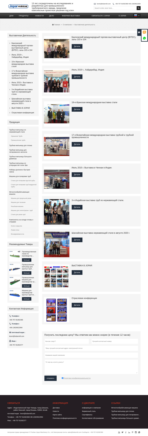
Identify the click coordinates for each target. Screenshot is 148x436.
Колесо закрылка (16, 226)
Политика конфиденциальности (65, 418)
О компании (67, 25)
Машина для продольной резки (21, 198)
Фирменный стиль (89, 411)
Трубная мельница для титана (20, 145)
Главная (56, 25)
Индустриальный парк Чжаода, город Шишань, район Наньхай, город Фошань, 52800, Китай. (31, 409)
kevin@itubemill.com (104, 4)
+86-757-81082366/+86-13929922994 (128, 4)
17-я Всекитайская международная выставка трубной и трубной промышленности (23, 74)
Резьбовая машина (17, 206)
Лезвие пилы (15, 230)
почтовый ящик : (13, 413)
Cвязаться (13, 403)
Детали (77, 46)
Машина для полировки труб (20, 176)
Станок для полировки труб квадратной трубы (23, 186)
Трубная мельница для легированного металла (129, 415)
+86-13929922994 (15, 328)
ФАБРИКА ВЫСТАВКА (71, 16)
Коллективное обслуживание (93, 418)
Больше (27, 260)
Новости (56, 411)
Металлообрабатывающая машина (124, 408)
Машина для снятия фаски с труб (22, 210)
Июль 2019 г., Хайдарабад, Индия (20, 56)
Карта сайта (57, 415)
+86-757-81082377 (16, 345)
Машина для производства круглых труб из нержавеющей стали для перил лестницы (28, 293)
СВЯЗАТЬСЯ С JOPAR (101, 16)
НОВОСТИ (39, 16)
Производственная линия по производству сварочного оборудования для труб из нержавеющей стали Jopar (29, 254)
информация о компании (91, 408)
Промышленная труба (18, 140)
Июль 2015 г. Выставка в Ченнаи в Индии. (22, 84)
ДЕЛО (51, 16)
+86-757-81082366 (16, 320)
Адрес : (10, 408)
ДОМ (11, 16)
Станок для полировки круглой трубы (23, 180)
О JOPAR (122, 16)
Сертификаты (87, 415)
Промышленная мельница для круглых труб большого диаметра (28, 267)
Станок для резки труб (18, 214)
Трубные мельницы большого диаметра (126, 418)
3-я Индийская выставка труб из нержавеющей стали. (22, 92)
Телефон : (11, 417)
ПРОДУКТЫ (23, 16)
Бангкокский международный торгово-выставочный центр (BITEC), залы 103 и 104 (22, 46)
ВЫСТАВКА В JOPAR (21, 108)
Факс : (9, 420)
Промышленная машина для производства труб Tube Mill (29, 280)
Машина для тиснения (18, 202)
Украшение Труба (16, 136)
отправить (50, 378)
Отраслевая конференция (23, 113)
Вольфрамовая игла (17, 234)
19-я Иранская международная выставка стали (23, 64)
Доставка (56, 408)
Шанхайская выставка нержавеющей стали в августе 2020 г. (21, 101)
